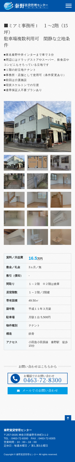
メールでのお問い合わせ (37, 390)
